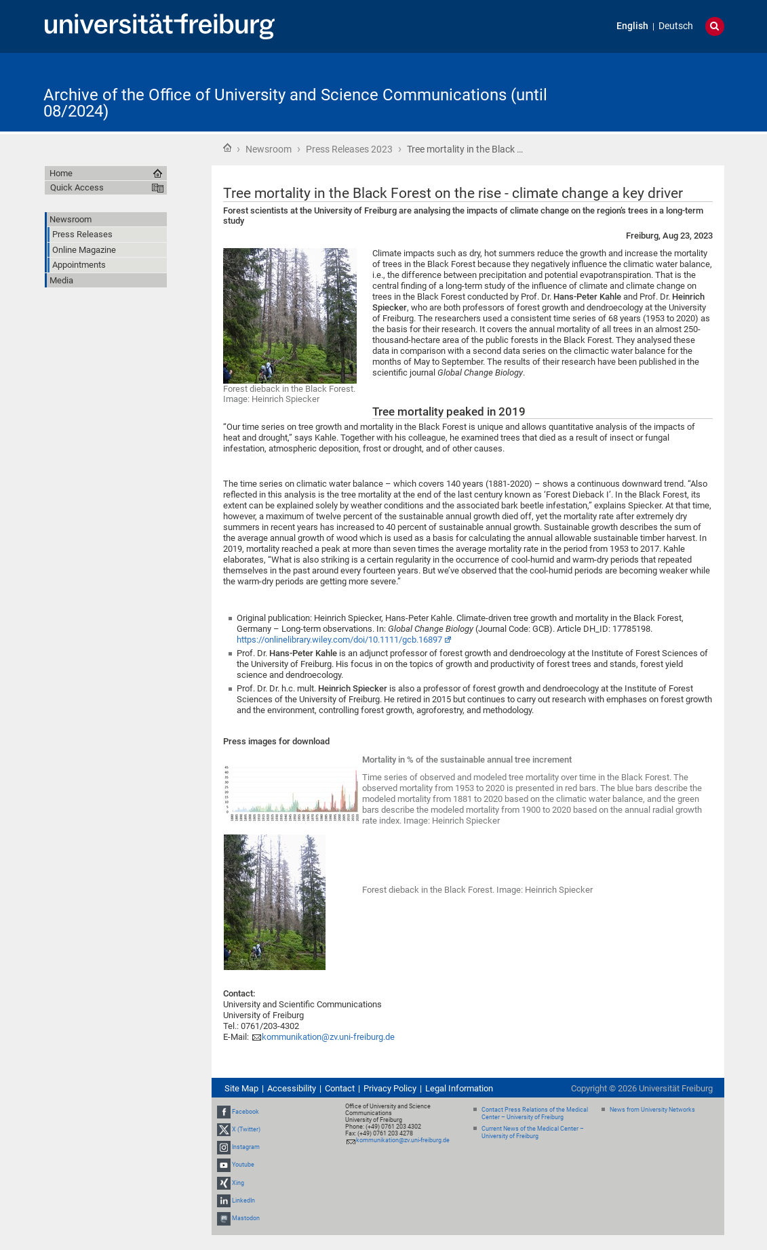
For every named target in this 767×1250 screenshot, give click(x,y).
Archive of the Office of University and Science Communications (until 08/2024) (295, 103)
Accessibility (291, 1088)
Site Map (241, 1088)
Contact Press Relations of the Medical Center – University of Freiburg (534, 1113)
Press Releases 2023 (349, 149)
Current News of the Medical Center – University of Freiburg (532, 1132)
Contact (340, 1088)
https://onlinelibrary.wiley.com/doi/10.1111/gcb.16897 (339, 639)
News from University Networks (652, 1109)
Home (227, 148)
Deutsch (675, 26)
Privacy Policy (389, 1088)
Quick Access (77, 187)
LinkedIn (243, 1200)
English (632, 26)
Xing (238, 1183)
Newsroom (268, 149)
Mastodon (246, 1218)
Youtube (243, 1165)
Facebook (245, 1111)
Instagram (246, 1147)
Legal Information (459, 1088)
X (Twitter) (246, 1129)
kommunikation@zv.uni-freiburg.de (328, 1037)
